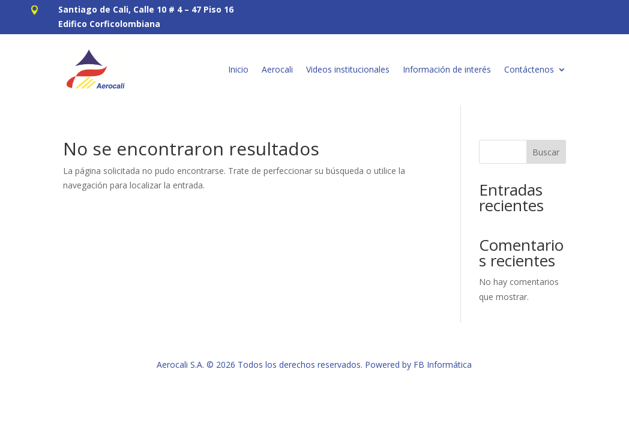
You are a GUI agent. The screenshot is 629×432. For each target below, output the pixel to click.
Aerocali (277, 69)
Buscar (545, 152)
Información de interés (447, 69)
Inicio (238, 69)
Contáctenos (529, 69)
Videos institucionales (348, 69)
